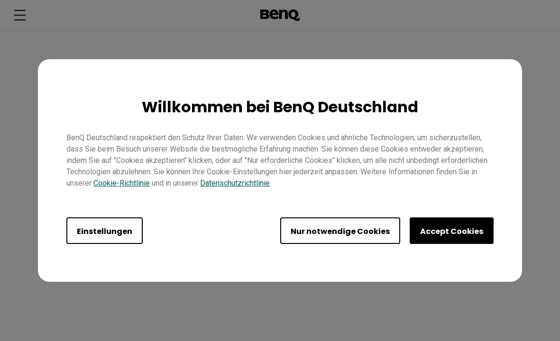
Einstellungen (104, 231)
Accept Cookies (451, 231)
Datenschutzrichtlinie (235, 183)
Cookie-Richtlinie (121, 183)
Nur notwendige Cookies (340, 231)
